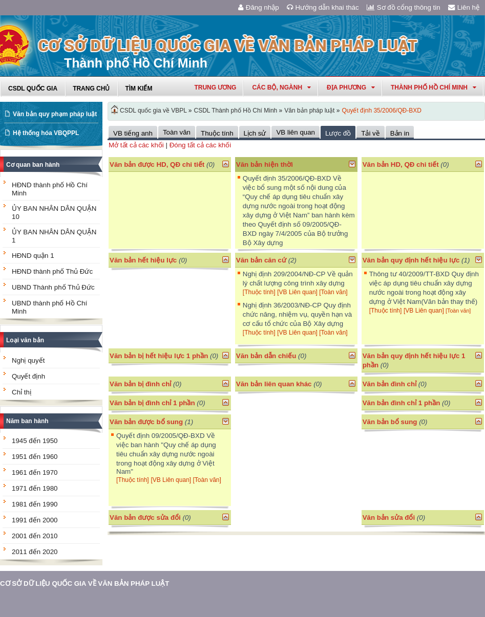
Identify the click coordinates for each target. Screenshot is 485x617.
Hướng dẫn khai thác (323, 7)
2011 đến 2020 (35, 552)
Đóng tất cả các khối (200, 145)
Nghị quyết (28, 360)
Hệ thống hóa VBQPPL (46, 133)
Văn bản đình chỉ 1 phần (401, 403)
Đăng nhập (258, 7)
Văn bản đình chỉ (390, 384)
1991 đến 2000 (35, 520)
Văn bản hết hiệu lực (143, 260)
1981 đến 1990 (35, 504)
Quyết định (28, 376)
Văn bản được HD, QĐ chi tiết (157, 164)
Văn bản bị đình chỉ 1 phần (152, 403)
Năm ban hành (27, 421)
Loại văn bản (25, 340)
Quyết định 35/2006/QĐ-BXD (381, 110)
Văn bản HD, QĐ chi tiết (402, 164)
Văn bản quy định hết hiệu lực (411, 260)
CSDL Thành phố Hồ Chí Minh (236, 110)
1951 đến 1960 (35, 456)
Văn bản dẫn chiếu (266, 356)
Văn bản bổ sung (390, 422)
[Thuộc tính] (259, 292)
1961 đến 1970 (35, 472)
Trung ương (215, 87)
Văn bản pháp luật (309, 110)
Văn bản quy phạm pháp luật (55, 114)
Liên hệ (464, 7)
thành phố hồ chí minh (433, 87)
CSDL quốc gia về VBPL (153, 110)
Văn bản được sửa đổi (145, 517)
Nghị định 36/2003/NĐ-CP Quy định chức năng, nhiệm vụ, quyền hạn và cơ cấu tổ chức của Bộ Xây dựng (297, 314)
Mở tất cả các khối (136, 145)
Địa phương (351, 87)
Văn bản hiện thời (264, 164)
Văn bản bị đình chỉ (140, 384)
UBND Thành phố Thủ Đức (53, 287)
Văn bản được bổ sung (146, 422)
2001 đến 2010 (35, 536)
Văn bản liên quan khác (274, 384)
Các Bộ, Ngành (281, 87)
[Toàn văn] (333, 292)
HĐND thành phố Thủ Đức (52, 271)
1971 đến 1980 (35, 488)
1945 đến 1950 (35, 441)
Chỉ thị (21, 392)
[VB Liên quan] (298, 292)
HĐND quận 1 (33, 255)
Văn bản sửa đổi (389, 517)
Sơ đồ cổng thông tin (403, 7)
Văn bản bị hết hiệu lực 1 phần (159, 356)
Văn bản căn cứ (261, 260)
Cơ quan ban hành (32, 164)
